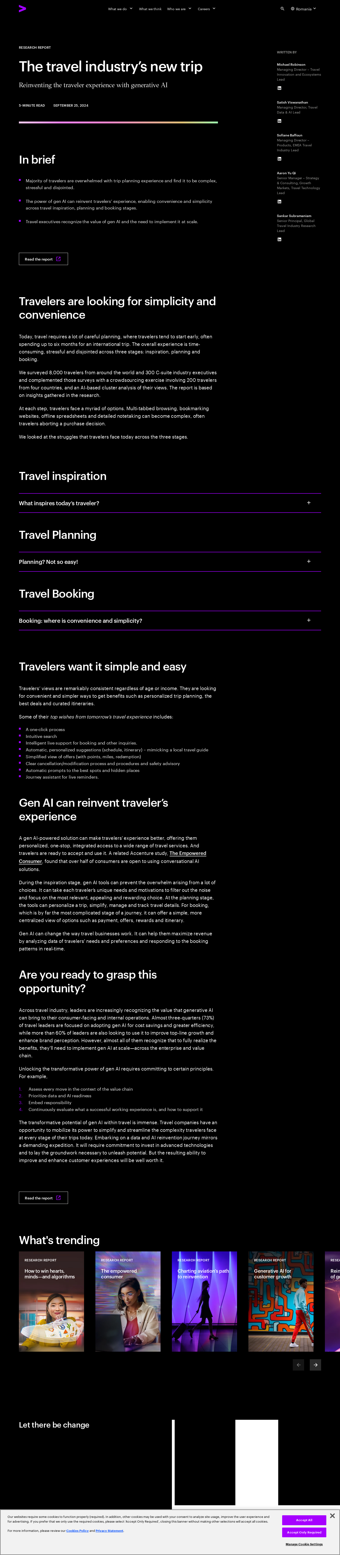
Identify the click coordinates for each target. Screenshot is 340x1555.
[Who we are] (179, 8)
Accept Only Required (304, 1532)
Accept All (304, 1520)
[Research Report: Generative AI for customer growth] (281, 1301)
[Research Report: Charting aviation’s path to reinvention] (204, 1301)
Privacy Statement (109, 1530)
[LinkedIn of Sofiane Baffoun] (279, 159)
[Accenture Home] (33, 8)
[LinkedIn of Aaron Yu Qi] (279, 201)
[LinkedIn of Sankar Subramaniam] (279, 239)
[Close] (332, 1516)
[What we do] (120, 8)
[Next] (315, 1365)
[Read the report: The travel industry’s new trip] (43, 259)
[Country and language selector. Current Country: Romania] (304, 8)
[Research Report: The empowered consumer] (128, 1301)
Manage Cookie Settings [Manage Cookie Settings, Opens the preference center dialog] (304, 1544)
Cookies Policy (77, 1530)
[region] (170, 1532)
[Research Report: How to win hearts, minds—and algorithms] (51, 1301)
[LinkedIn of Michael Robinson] (279, 88)
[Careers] (207, 8)
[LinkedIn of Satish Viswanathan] (279, 121)
